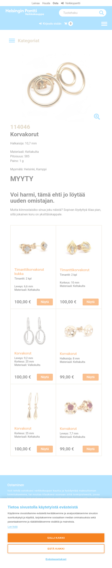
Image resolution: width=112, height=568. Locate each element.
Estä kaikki (56, 548)
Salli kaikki (56, 537)
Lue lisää (13, 526)
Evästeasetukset (56, 559)
